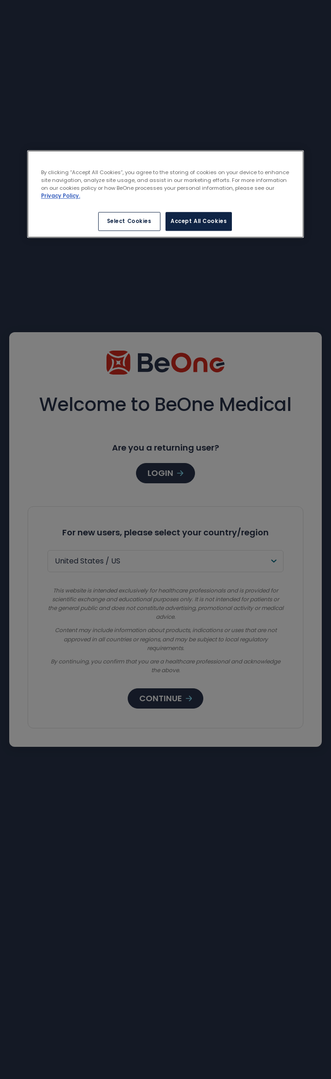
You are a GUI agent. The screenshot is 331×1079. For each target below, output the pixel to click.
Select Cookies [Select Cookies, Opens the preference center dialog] (129, 221)
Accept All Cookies (199, 221)
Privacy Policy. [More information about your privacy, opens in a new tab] (60, 196)
